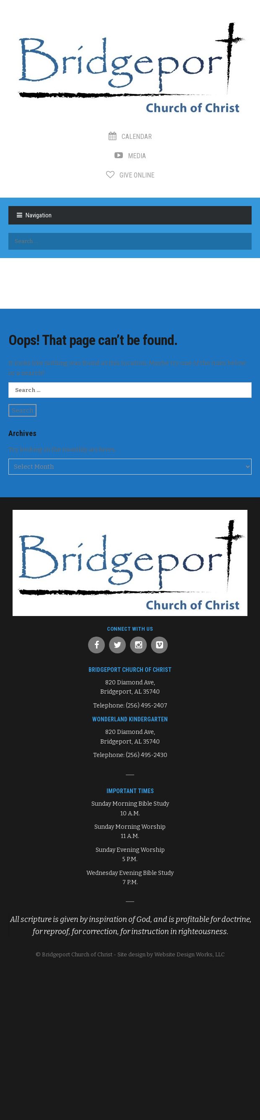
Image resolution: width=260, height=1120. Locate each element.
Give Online (130, 175)
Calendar (130, 137)
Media (130, 156)
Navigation (39, 215)
